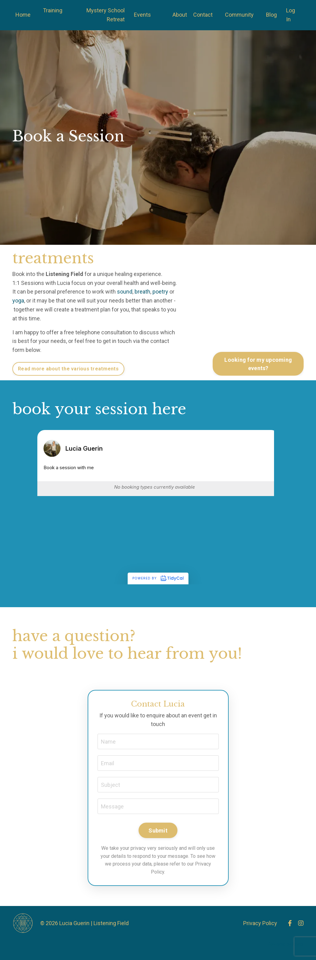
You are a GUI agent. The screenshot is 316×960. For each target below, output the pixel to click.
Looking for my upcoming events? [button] (258, 364)
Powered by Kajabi (286, 944)
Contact (203, 14)
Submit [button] (158, 830)
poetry (160, 291)
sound (124, 291)
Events (142, 14)
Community (239, 14)
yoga (18, 300)
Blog (271, 14)
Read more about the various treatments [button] (68, 369)
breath (142, 291)
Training (52, 10)
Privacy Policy (260, 923)
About (180, 14)
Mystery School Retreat (105, 15)
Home (23, 14)
